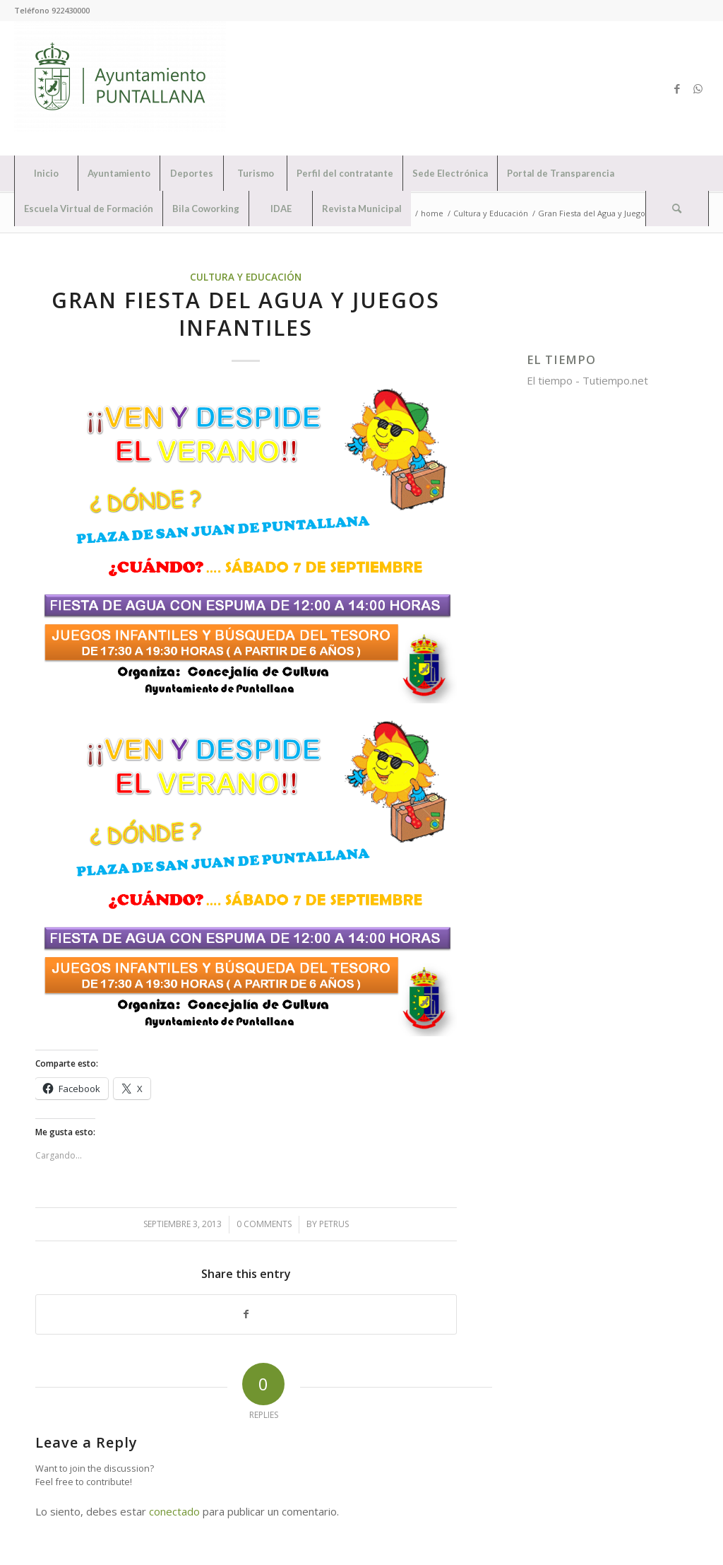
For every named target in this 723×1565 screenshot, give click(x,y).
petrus (334, 1224)
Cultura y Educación (245, 277)
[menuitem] (46, 173)
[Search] (677, 208)
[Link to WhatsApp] (698, 88)
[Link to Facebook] (677, 88)
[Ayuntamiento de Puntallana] (120, 88)
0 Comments (264, 1224)
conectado (174, 1511)
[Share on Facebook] (246, 1314)
